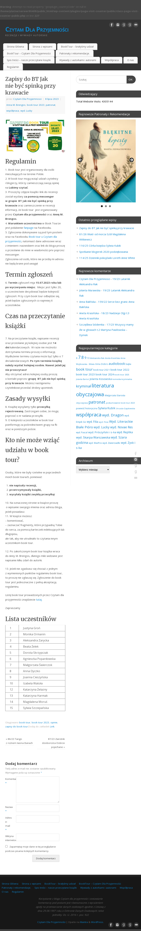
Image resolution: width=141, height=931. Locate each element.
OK (130, 79)
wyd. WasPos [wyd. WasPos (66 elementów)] (95, 442)
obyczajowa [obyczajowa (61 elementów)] (82, 402)
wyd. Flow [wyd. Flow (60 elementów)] (103, 422)
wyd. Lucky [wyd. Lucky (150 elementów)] (101, 427)
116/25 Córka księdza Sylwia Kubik (100, 245)
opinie (54, 722)
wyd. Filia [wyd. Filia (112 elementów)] (92, 422)
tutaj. (39, 599)
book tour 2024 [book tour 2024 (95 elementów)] (105, 374)
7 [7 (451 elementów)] (79, 357)
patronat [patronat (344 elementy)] (97, 402)
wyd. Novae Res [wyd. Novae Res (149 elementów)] (121, 427)
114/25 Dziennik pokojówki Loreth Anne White (107, 258)
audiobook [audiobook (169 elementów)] (117, 363)
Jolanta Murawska (89, 290)
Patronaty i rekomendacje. (74, 53)
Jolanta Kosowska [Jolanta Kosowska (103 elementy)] (101, 379)
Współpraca (112, 60)
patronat (50, 104)
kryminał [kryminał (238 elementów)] (83, 386)
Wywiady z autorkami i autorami (77, 60)
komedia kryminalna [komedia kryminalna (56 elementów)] (122, 379)
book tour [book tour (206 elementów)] (84, 369)
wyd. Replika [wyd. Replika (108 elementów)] (125, 432)
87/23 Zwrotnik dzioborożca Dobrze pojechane (53, 743)
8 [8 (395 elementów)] (82, 357)
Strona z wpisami (42, 46)
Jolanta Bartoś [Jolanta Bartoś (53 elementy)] (82, 379)
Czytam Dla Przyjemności (36, 29)
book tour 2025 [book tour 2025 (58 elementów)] (121, 374)
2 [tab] (106, 206)
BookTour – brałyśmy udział (77, 46)
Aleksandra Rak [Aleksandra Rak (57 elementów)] (97, 358)
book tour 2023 (35, 104)
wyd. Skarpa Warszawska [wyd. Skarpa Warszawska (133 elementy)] (93, 437)
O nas (130, 60)
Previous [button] (80, 160)
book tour (24, 722)
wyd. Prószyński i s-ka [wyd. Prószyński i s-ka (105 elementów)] (102, 432)
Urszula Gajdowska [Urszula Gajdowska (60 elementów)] (125, 408)
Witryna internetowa (8, 838)
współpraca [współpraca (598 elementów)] (88, 414)
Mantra (84, 922)
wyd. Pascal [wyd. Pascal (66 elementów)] (81, 432)
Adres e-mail (8, 823)
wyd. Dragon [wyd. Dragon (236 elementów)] (113, 415)
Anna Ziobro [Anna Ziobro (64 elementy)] (101, 364)
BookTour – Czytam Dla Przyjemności (29, 53)
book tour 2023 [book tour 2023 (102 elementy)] (85, 374)
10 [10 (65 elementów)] (88, 358)
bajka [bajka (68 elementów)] (128, 364)
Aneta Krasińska (89, 313)
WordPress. (97, 922)
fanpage (29, 227)
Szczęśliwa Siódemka (91, 324)
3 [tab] (110, 206)
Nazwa (8, 809)
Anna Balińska (87, 301)
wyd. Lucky (26, 110)
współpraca (12, 110)
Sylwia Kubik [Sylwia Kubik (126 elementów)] (106, 408)
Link (52, 726)
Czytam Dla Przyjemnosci (27, 99)
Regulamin (13, 67)
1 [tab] (102, 206)
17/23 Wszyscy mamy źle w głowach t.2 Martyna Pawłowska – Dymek (106, 330)
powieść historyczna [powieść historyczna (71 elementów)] (86, 408)
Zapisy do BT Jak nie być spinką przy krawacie (106, 228)
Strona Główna (15, 46)
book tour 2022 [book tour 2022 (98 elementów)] (120, 369)
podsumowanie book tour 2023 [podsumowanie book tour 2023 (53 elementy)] (120, 403)
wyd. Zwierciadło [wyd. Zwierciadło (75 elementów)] (111, 442)
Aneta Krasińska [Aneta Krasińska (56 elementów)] (112, 358)
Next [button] (131, 160)
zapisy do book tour (16, 726)
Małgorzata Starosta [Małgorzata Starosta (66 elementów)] (115, 395)
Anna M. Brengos (16, 104)
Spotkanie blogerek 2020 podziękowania (103, 251)
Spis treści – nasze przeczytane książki (29, 60)
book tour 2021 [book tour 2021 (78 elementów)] (101, 369)
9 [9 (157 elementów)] (85, 358)
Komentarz (8, 781)
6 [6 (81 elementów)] (76, 358)
